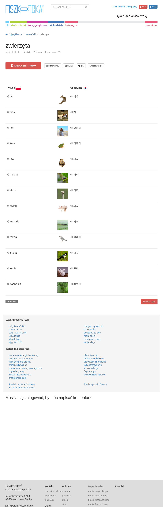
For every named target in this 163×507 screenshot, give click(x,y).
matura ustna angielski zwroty (23, 355)
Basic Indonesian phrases (22, 387)
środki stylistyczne (18, 365)
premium (151, 25)
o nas (65, 491)
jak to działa (56, 25)
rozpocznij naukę (23, 65)
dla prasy (49, 500)
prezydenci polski (17, 378)
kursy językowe (37, 25)
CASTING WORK (18, 332)
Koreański (11, 301)
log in (143, 7)
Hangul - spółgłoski (93, 326)
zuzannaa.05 (53, 52)
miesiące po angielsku (20, 361)
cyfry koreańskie (17, 326)
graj (81, 66)
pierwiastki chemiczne (95, 361)
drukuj (69, 66)
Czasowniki (89, 329)
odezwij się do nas (54, 491)
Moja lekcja (14, 336)
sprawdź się (96, 66)
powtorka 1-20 (16, 329)
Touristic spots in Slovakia (22, 384)
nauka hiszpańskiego (98, 500)
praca (65, 500)
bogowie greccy (16, 371)
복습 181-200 (15, 342)
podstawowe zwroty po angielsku (25, 368)
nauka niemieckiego (98, 495)
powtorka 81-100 (92, 332)
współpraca (50, 495)
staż (64, 504)
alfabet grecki (90, 355)
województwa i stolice (95, 374)
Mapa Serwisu (95, 486)
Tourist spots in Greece (95, 384)
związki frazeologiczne (20, 374)
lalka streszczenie (93, 365)
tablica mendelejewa (94, 358)
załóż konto (119, 6)
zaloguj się (131, 6)
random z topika (92, 339)
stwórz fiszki (18, 25)
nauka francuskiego (98, 504)
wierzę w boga (91, 368)
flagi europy (90, 371)
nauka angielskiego (98, 491)
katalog (71, 25)
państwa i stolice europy (21, 358)
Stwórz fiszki (149, 301)
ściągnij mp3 (52, 66)
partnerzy (66, 495)
